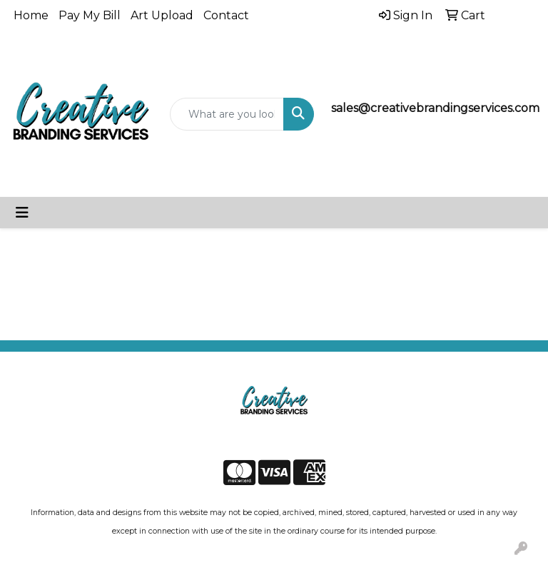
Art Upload (162, 15)
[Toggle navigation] (22, 213)
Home (31, 15)
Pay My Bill (90, 15)
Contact (226, 15)
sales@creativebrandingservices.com (435, 108)
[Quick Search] (227, 114)
